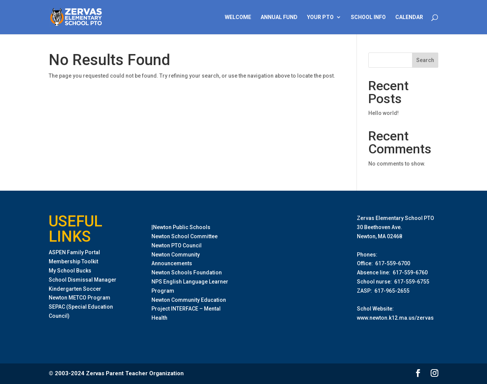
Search (425, 60)
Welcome (238, 17)
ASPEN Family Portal (74, 252)
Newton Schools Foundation (186, 272)
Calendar (409, 17)
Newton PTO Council (176, 245)
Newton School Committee (184, 236)
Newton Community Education (188, 300)
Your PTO (320, 17)
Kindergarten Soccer (75, 289)
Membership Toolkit (73, 261)
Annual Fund (279, 17)
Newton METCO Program (79, 298)
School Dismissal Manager (82, 280)
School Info (368, 17)
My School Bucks (70, 271)
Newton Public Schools (181, 227)
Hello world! (383, 113)
